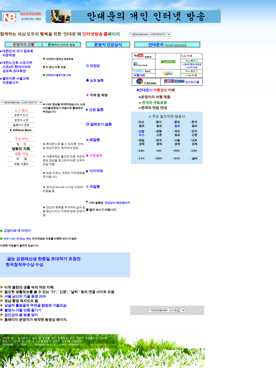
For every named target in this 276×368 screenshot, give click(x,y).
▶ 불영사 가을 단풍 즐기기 (20, 310)
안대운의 (156, 44)
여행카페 (139, 75)
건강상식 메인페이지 (117, 202)
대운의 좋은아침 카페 (60, 75)
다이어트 (96, 171)
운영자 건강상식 (108, 44)
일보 (176, 125)
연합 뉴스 (140, 133)
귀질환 (93, 186)
